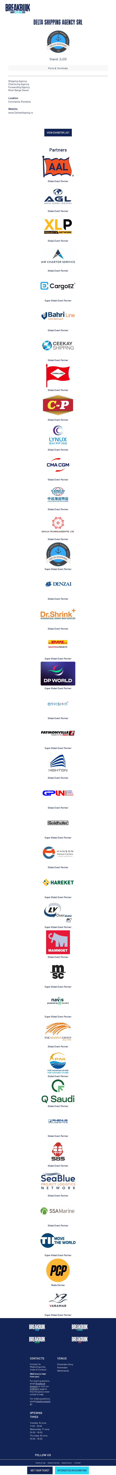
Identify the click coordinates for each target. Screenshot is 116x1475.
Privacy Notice (53, 1463)
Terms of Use (40, 1463)
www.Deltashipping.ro (20, 112)
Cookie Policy (66, 1463)
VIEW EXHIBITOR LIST (58, 132)
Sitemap (77, 1463)
